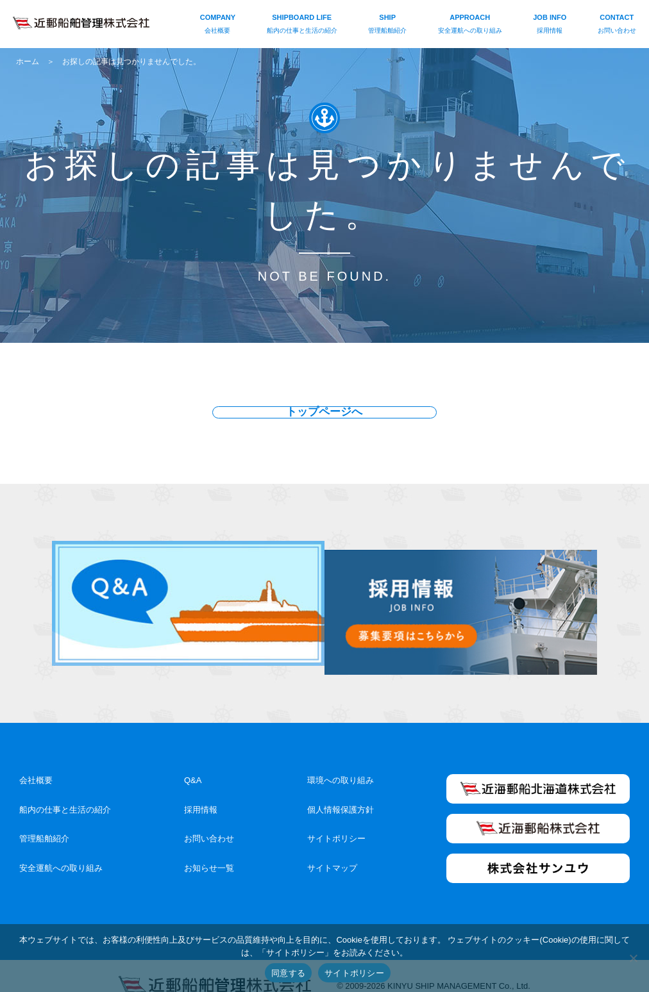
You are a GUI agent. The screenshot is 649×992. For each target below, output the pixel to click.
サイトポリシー (336, 818)
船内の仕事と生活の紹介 (65, 789)
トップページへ (324, 413)
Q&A (192, 760)
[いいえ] (633, 958)
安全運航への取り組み (61, 848)
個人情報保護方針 (340, 789)
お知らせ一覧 (209, 848)
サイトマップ (332, 848)
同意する (288, 973)
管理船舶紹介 (44, 818)
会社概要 (36, 760)
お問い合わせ (209, 818)
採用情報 (200, 789)
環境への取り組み (340, 760)
